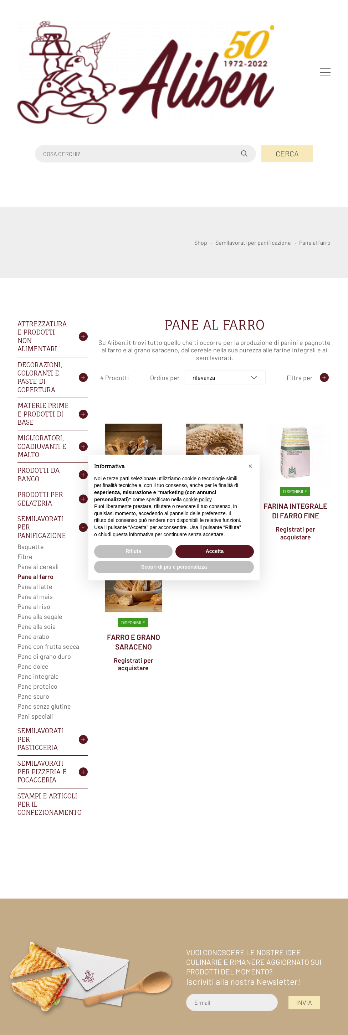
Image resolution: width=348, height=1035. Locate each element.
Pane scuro (33, 696)
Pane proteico (37, 686)
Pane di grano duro (44, 656)
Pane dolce (32, 666)
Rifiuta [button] (133, 551)
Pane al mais (35, 596)
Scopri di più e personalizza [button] (174, 567)
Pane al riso (33, 606)
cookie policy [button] (197, 499)
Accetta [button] (215, 551)
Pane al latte (34, 586)
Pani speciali (35, 716)
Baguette (30, 546)
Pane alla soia (36, 626)
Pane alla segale (39, 616)
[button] (250, 466)
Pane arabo (33, 636)
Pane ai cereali (38, 566)
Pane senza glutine (44, 706)
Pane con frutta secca (48, 646)
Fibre (24, 556)
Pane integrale (38, 676)
